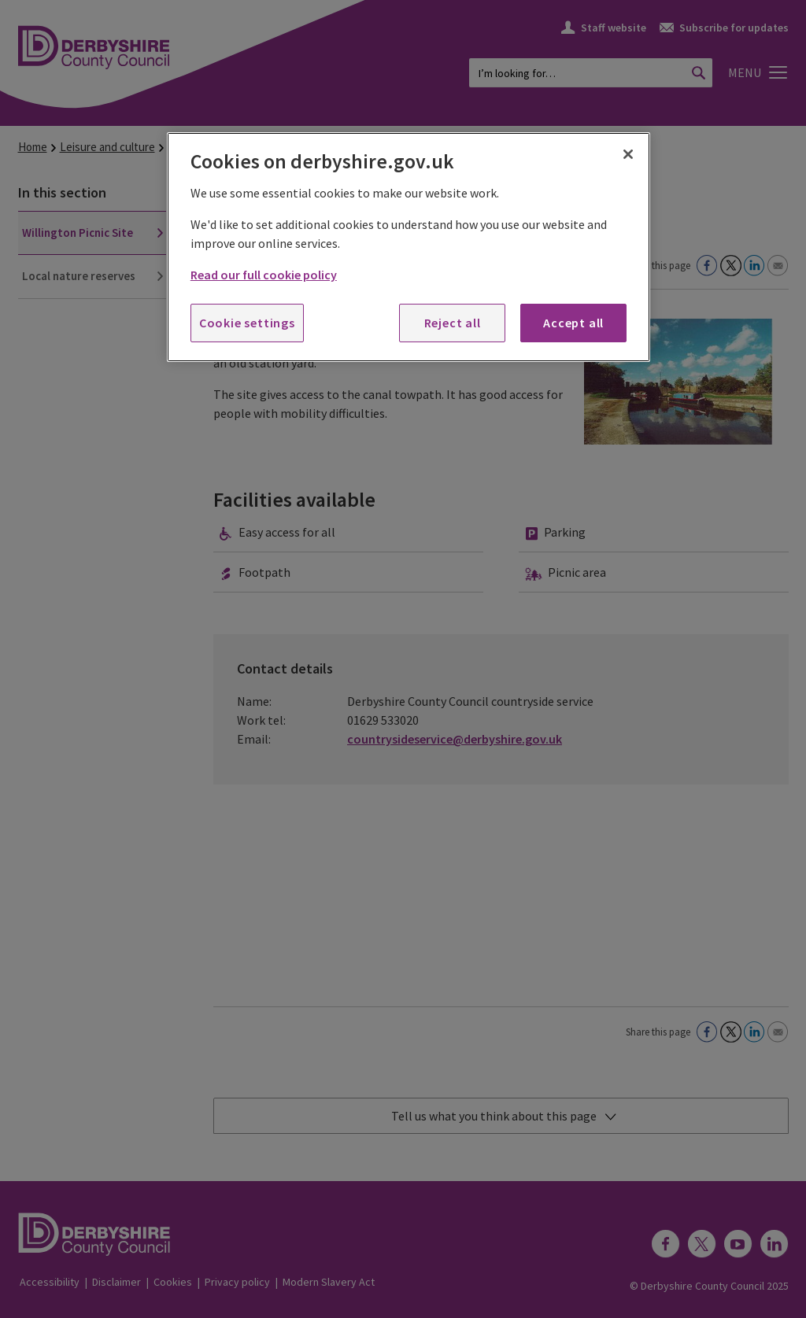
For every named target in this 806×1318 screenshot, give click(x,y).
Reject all (452, 322)
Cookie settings (247, 322)
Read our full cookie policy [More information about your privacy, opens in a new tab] (263, 274)
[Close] (628, 154)
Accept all (573, 322)
